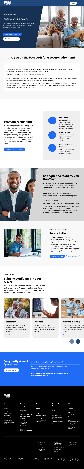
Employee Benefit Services (41, 420)
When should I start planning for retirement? (47, 362)
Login (73, 3)
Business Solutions (41, 415)
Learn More (10, 335)
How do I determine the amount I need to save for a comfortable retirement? (49, 368)
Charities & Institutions (23, 426)
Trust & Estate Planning (24, 419)
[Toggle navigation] (79, 3)
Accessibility (57, 449)
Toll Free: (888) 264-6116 (48, 459)
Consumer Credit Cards (9, 423)
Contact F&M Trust (57, 256)
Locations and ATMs (73, 445)
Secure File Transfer (41, 450)
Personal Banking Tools (57, 418)
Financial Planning (25, 416)
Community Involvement (72, 411)
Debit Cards (7, 413)
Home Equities (8, 418)
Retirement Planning (26, 414)
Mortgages (7, 415)
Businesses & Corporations (23, 422)
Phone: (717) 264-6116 (37, 459)
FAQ (53, 413)
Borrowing (39, 418)
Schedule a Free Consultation (14, 149)
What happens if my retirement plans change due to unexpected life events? (49, 374)
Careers (70, 408)
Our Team (71, 414)
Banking (38, 408)
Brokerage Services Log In (12, 34)
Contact (40, 447)
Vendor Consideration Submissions (58, 444)
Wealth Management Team (26, 429)
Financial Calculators (58, 421)
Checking (6, 408)
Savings (6, 411)
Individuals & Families (23, 411)
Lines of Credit (8, 420)
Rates (53, 410)
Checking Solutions (41, 411)
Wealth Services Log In (11, 39)
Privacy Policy (73, 442)
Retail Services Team (72, 427)
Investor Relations (59, 447)
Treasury (38, 413)
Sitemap (56, 452)
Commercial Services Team (72, 417)
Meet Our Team (73, 256)
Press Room (41, 442)
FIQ (53, 423)
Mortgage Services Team (73, 424)
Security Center (56, 415)
